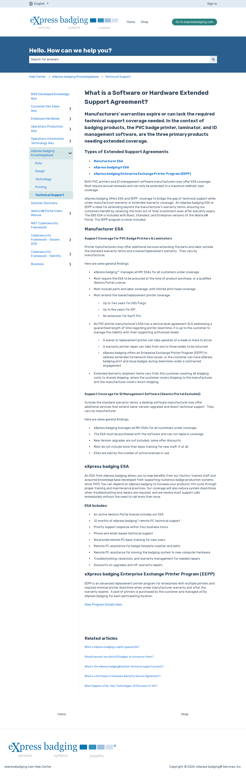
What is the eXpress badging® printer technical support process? (124, 666)
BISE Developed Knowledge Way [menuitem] (50, 96)
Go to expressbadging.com (194, 22)
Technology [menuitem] (43, 179)
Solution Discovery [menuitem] (44, 203)
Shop (144, 22)
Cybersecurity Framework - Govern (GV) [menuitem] (45, 240)
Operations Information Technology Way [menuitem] (47, 141)
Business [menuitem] (37, 264)
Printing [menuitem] (41, 187)
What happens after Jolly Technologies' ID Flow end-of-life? (121, 686)
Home (131, 22)
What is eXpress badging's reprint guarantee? (112, 647)
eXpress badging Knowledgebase (75, 76)
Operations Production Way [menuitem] (47, 128)
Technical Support (118, 76)
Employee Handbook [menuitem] (45, 118)
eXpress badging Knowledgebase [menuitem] (42, 153)
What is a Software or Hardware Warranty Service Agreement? (123, 676)
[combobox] (119, 59)
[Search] (213, 59)
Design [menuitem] (40, 171)
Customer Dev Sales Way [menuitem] (45, 108)
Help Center (37, 76)
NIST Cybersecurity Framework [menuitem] (44, 225)
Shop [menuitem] (184, 714)
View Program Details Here (103, 604)
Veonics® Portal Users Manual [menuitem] (46, 213)
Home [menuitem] (62, 714)
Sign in (212, 3)
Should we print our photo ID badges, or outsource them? (119, 656)
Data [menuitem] (38, 163)
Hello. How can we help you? (70, 50)
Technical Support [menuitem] (49, 195)
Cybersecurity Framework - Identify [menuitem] (46, 254)
